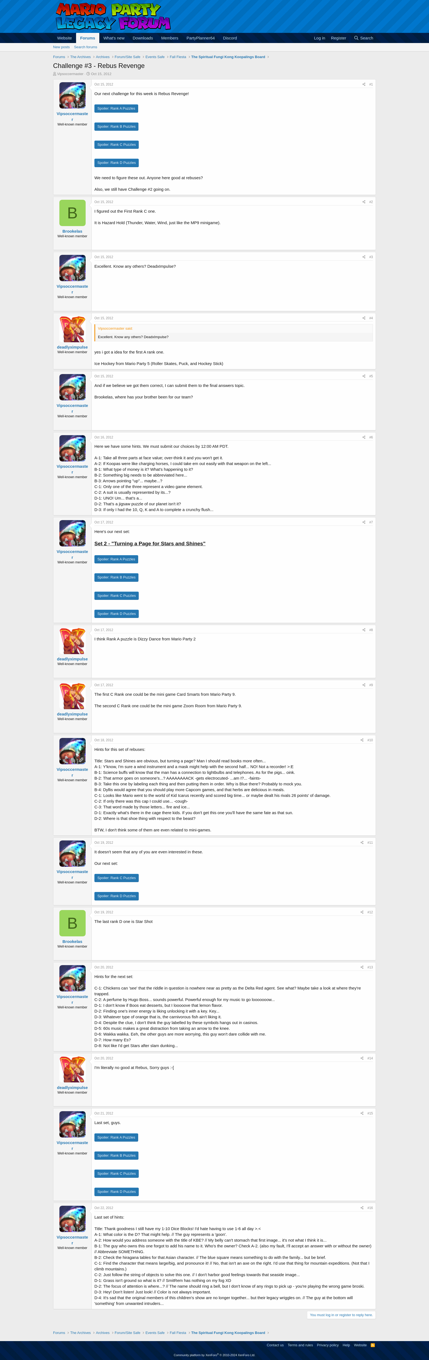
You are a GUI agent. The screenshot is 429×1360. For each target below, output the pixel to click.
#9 (371, 685)
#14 (370, 1058)
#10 (370, 740)
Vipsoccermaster (70, 74)
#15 (370, 1113)
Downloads (143, 38)
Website (64, 38)
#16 (370, 1208)
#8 (371, 630)
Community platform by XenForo (214, 1355)
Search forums (85, 47)
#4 (371, 318)
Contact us (275, 1345)
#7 (371, 522)
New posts (61, 47)
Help (346, 1345)
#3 (371, 257)
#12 (370, 912)
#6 (371, 437)
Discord (230, 38)
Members (169, 38)
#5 (371, 376)
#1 (371, 84)
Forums (87, 38)
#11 (370, 843)
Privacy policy (328, 1345)
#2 (371, 202)
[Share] (364, 84)
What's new (113, 38)
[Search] (363, 38)
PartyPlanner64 (201, 38)
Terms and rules (300, 1345)
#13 (370, 967)
